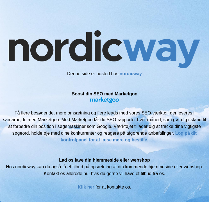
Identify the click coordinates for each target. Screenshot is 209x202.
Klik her (86, 187)
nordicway (131, 73)
